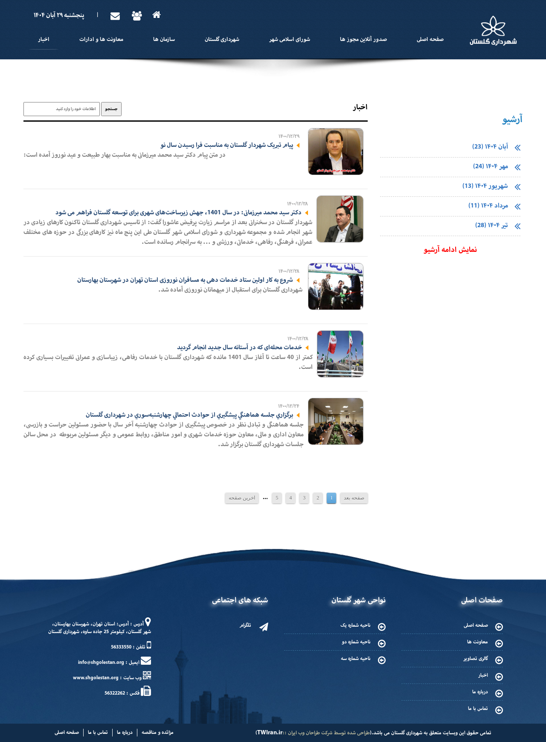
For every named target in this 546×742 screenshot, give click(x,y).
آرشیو (512, 120)
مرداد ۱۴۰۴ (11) (488, 206)
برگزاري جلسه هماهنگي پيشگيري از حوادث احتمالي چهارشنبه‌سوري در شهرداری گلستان (189, 415)
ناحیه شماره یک (355, 625)
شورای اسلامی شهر (289, 40)
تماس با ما (478, 708)
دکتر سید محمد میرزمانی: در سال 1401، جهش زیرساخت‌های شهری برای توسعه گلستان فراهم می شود (178, 212)
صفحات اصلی (482, 601)
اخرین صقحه (242, 498)
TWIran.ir (269, 732)
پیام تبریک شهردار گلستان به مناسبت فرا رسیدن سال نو (226, 145)
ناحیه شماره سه (356, 658)
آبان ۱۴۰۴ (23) (490, 147)
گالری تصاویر (475, 658)
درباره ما (480, 692)
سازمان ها (164, 40)
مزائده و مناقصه (158, 732)
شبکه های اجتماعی (240, 601)
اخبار (43, 40)
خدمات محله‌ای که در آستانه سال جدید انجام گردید (239, 347)
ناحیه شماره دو (356, 642)
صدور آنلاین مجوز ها (363, 40)
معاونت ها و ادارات (101, 40)
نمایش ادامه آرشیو (450, 250)
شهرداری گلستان (222, 40)
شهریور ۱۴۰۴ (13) (485, 186)
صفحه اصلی (430, 40)
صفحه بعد (354, 498)
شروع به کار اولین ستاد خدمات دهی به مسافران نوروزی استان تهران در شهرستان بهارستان (185, 280)
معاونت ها (477, 642)
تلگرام (245, 625)
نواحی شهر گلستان (358, 601)
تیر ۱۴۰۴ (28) (491, 225)
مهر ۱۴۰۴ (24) (490, 166)
